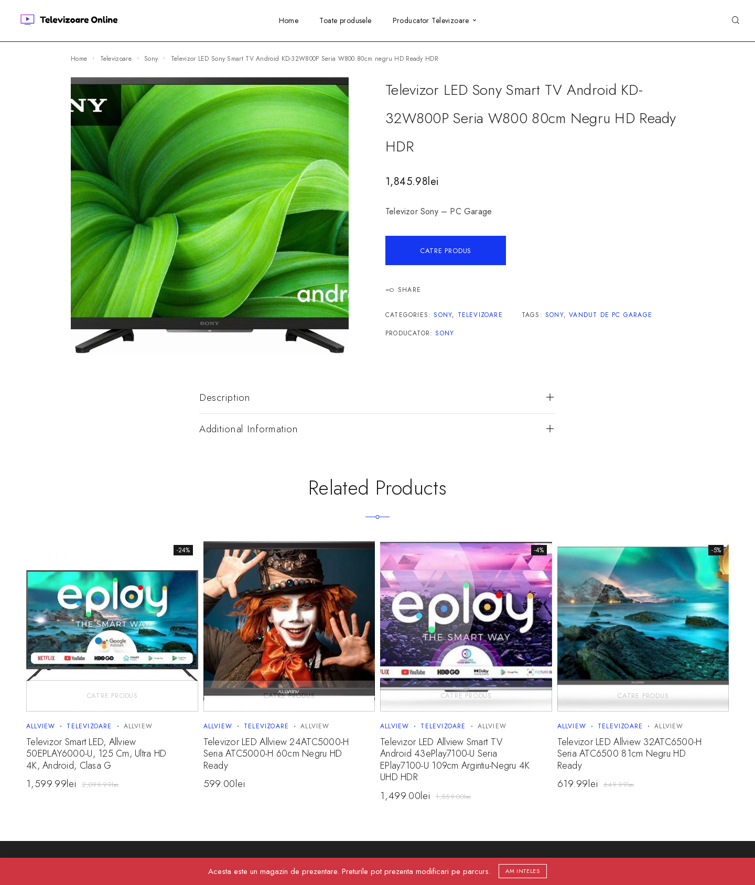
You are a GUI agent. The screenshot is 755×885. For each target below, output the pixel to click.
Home (289, 20)
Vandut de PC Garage (610, 315)
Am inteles (522, 871)
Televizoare (116, 58)
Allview (40, 726)
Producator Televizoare (431, 20)
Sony (151, 58)
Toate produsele (345, 20)
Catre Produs (445, 251)
